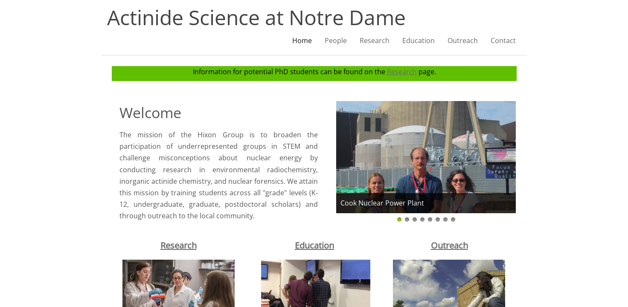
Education (314, 245)
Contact (503, 40)
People (336, 40)
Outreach (463, 40)
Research (402, 71)
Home (302, 40)
